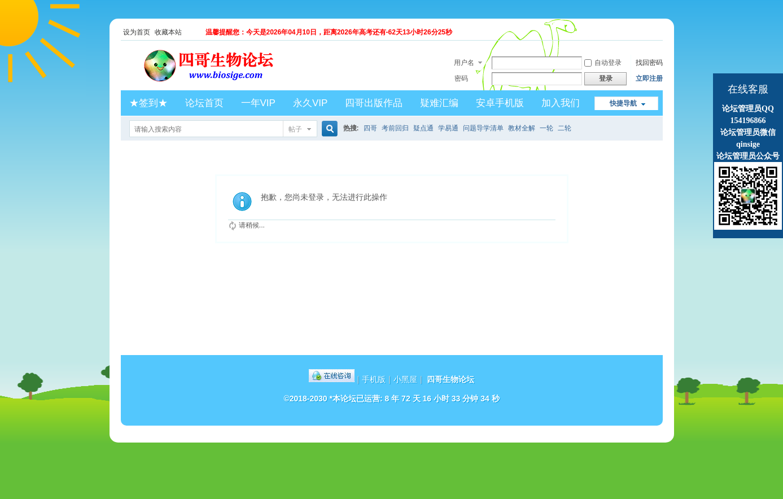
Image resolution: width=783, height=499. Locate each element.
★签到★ (148, 103)
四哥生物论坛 (450, 379)
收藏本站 (168, 32)
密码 (461, 78)
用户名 (464, 63)
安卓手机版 (500, 103)
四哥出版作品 (374, 103)
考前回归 (395, 128)
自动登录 (603, 63)
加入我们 (560, 103)
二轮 (564, 128)
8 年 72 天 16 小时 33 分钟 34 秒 (442, 398)
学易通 (448, 128)
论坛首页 (204, 103)
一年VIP (258, 103)
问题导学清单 (483, 128)
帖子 (295, 129)
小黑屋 (405, 379)
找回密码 (649, 63)
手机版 (374, 379)
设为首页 (136, 32)
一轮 (546, 128)
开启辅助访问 (660, 32)
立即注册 (649, 78)
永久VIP (310, 103)
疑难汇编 (439, 103)
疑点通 (423, 128)
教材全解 (521, 128)
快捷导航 (623, 103)
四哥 (370, 128)
